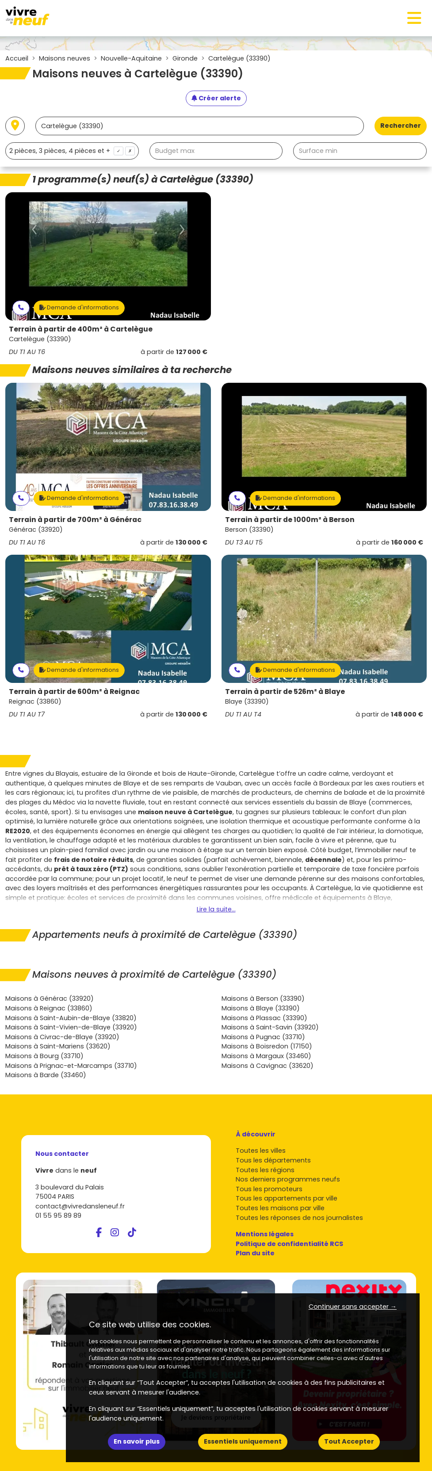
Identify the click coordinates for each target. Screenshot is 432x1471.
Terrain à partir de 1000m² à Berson (290, 519)
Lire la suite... (216, 909)
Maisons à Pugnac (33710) (263, 1037)
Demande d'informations (79, 307)
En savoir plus (137, 1441)
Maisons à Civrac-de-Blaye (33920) (62, 1037)
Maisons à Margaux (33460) (266, 1056)
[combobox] (72, 151)
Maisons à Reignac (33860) (48, 1008)
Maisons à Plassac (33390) (264, 1018)
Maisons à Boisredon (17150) (267, 1046)
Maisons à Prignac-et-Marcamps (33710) (71, 1065)
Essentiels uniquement (243, 1441)
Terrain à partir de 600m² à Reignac (74, 691)
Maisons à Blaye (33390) (261, 1008)
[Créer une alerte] (216, 99)
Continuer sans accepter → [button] (353, 1306)
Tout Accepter (349, 1441)
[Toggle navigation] (414, 18)
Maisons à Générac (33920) (49, 998)
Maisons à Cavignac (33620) (267, 1065)
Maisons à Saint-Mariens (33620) (58, 1046)
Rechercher (400, 125)
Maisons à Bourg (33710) (44, 1056)
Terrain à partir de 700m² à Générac (75, 519)
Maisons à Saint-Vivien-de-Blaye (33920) (71, 1027)
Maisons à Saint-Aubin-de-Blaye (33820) (71, 1018)
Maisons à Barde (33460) (45, 1075)
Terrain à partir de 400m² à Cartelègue (81, 329)
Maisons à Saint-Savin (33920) (270, 1027)
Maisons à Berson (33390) (263, 998)
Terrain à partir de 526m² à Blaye (285, 691)
